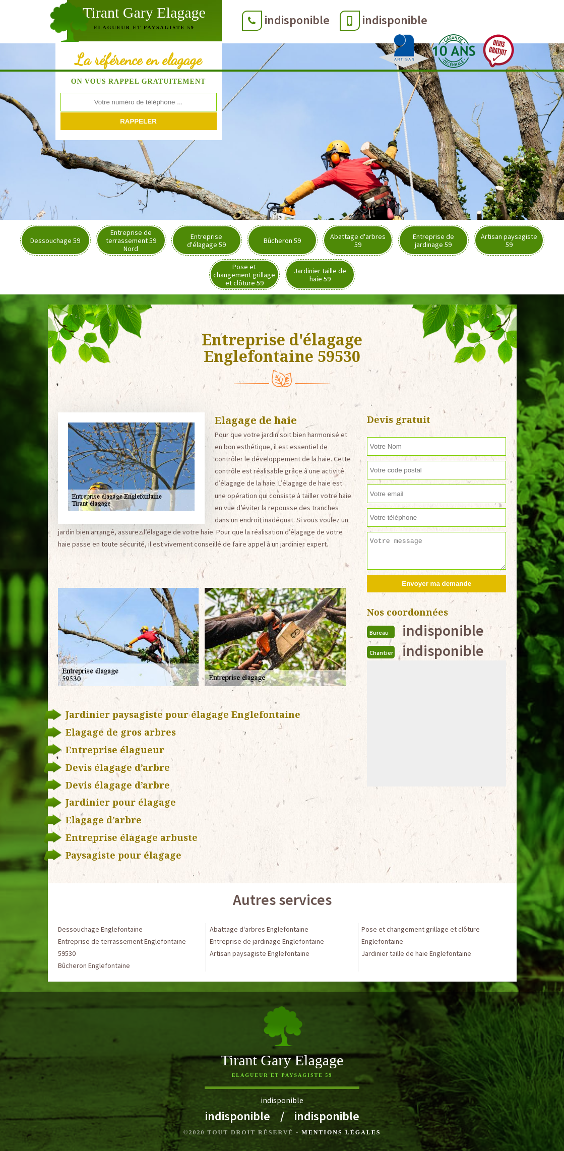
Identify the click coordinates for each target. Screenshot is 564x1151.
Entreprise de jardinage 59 (433, 240)
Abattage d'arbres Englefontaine (259, 929)
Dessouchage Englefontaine (100, 929)
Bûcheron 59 (282, 240)
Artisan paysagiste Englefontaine (259, 953)
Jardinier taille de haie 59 (320, 274)
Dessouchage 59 (55, 240)
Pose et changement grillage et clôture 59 (244, 274)
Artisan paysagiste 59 (509, 240)
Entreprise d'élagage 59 (206, 240)
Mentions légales (341, 1132)
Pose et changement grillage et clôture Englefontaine (420, 935)
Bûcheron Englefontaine (94, 965)
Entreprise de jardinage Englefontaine (267, 941)
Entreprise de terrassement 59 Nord (131, 240)
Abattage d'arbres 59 (358, 240)
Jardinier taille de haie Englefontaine (416, 953)
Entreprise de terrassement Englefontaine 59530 (122, 947)
